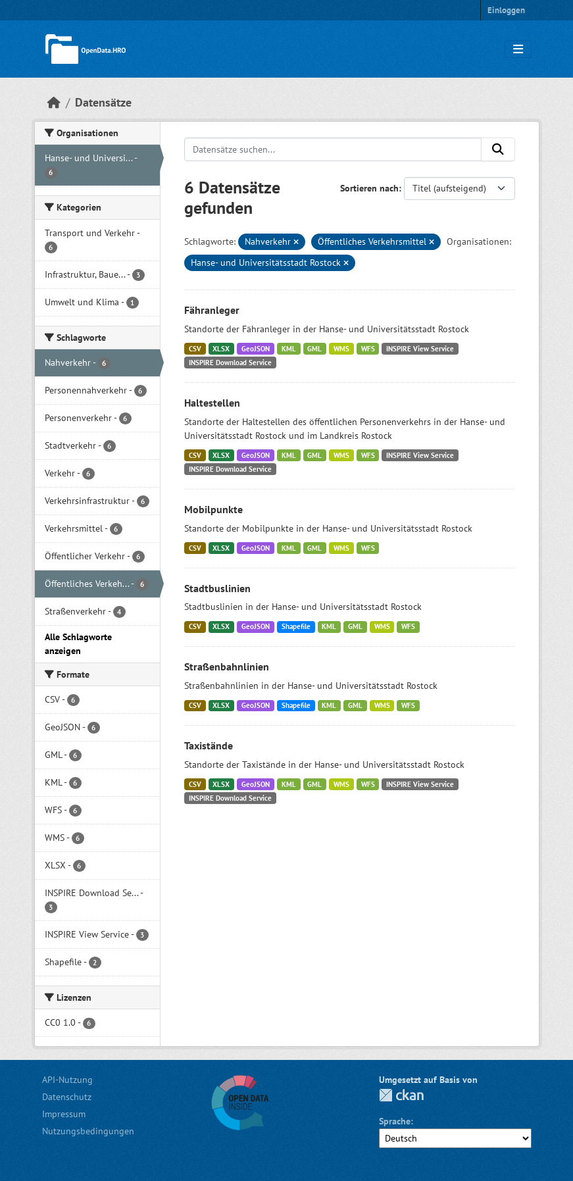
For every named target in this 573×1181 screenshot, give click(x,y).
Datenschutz (66, 1097)
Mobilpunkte (213, 509)
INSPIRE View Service (420, 348)
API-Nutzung (67, 1080)
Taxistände (208, 745)
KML (289, 348)
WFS (368, 348)
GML (314, 348)
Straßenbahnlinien (226, 666)
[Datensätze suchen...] (333, 149)
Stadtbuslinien (217, 588)
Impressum (64, 1114)
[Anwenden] (498, 149)
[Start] (54, 102)
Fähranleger (211, 309)
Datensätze (103, 102)
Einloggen (506, 10)
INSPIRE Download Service (230, 362)
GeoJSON (255, 348)
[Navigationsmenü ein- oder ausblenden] (518, 49)
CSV (195, 348)
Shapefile (296, 626)
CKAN (401, 1095)
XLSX (221, 348)
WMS (341, 348)
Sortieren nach (369, 188)
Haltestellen (212, 402)
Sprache (395, 1121)
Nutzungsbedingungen (88, 1131)
